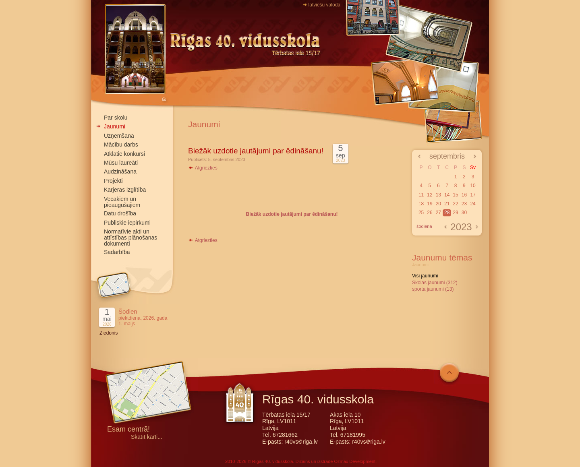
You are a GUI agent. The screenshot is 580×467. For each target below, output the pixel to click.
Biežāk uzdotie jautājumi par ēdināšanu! (255, 151)
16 (464, 195)
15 (455, 195)
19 (429, 204)
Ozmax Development (354, 461)
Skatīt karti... (146, 437)
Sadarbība (117, 252)
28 (447, 212)
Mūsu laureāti (121, 162)
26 (429, 212)
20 (438, 204)
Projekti (113, 181)
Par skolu (115, 117)
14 (447, 195)
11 (421, 195)
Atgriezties (203, 168)
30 (464, 212)
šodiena (424, 226)
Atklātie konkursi (124, 154)
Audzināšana (120, 171)
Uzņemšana (119, 135)
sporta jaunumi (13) (433, 289)
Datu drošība (120, 213)
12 (429, 195)
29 (455, 212)
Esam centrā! (128, 429)
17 (472, 195)
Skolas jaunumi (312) (435, 282)
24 (472, 204)
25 (421, 212)
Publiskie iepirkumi (127, 222)
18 (421, 204)
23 (464, 204)
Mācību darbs (121, 144)
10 (472, 185)
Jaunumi (114, 126)
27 (438, 212)
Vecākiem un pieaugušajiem (122, 202)
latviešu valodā (324, 5)
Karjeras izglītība (125, 189)
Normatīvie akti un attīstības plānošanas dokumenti (130, 237)
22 (455, 204)
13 (438, 195)
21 (447, 204)
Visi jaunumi (425, 276)
